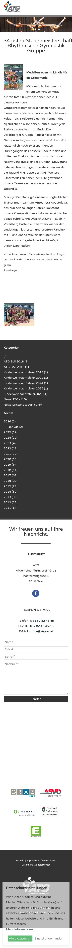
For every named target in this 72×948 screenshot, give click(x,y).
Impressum (32, 860)
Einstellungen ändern (49, 938)
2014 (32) (10, 491)
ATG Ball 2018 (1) (16, 361)
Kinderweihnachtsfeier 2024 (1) (26, 383)
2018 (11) (10, 470)
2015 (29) (10, 486)
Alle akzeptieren (20, 938)
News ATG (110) (15, 399)
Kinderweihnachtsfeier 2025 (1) (26, 388)
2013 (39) (10, 497)
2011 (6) (10, 508)
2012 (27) (10, 502)
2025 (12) (10, 432)
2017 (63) (10, 475)
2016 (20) (10, 481)
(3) (5, 356)
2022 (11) (10, 448)
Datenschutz (48, 860)
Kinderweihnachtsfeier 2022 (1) (26, 377)
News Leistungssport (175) (23, 404)
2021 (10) (10, 454)
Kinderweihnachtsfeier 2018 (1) (26, 372)
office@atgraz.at (41, 631)
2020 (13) (10, 459)
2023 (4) (10, 443)
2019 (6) (10, 464)
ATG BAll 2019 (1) (16, 367)
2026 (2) (10, 421)
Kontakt (20, 860)
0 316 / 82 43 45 (42, 621)
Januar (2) (16, 427)
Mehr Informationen (20, 929)
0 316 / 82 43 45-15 (39, 626)
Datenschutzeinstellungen (36, 864)
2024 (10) (10, 437)
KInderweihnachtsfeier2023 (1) (25, 394)
